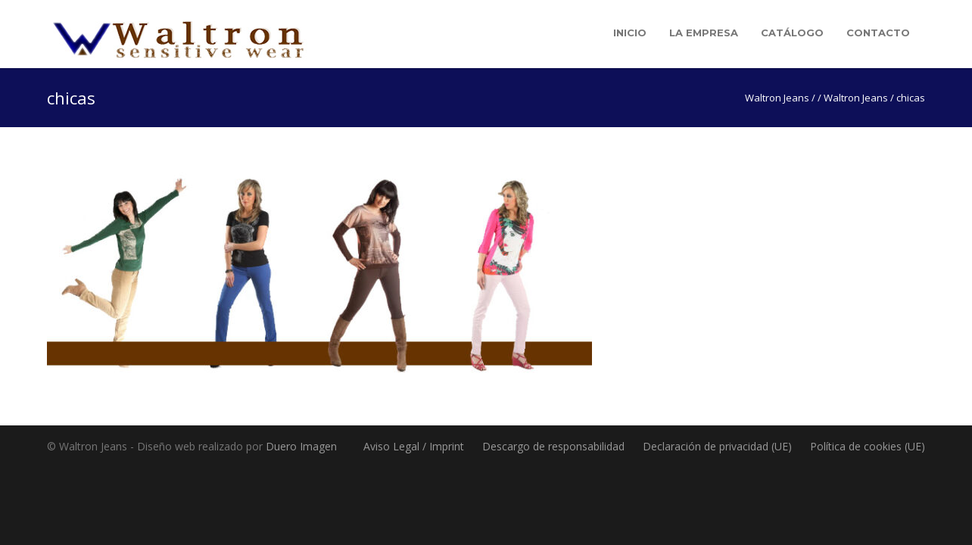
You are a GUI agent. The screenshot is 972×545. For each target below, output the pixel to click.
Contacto (878, 32)
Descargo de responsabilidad (553, 446)
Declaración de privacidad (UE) (717, 446)
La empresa (703, 32)
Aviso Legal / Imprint (413, 446)
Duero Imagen (301, 446)
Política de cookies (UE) (867, 446)
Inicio (629, 32)
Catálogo (792, 32)
